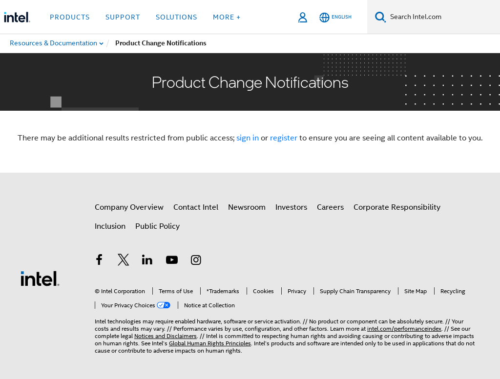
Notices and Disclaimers (165, 335)
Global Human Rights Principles (210, 343)
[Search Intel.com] (443, 17)
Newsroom (247, 207)
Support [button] (122, 17)
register (283, 138)
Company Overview (129, 207)
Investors (291, 207)
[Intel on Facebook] (99, 261)
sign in (247, 138)
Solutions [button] (176, 17)
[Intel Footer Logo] (40, 278)
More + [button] (227, 17)
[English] (335, 17)
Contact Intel (195, 207)
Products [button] (70, 17)
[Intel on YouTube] (172, 261)
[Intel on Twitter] (123, 261)
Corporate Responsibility (397, 207)
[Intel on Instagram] (196, 261)
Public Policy (157, 226)
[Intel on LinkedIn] (147, 261)
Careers (330, 207)
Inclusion (110, 226)
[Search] (380, 17)
